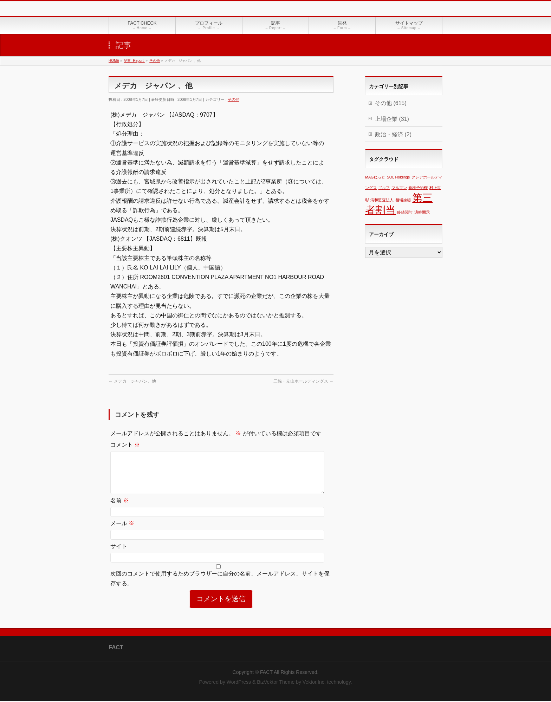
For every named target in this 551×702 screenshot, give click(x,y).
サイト (118, 555)
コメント (125, 445)
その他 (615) (391, 103)
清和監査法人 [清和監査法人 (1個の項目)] (382, 200)
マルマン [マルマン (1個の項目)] (399, 188)
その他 (233, 99)
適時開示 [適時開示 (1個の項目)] (422, 212)
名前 (119, 509)
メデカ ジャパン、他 (132, 381)
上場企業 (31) (392, 119)
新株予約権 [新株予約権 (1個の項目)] (418, 188)
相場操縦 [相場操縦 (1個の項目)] (403, 200)
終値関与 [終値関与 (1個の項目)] (405, 212)
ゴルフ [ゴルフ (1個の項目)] (384, 188)
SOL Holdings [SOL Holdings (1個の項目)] (398, 177)
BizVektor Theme (275, 682)
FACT (266, 673)
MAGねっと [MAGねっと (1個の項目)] (375, 177)
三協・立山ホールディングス (303, 381)
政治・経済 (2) (393, 134)
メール (122, 532)
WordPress (239, 682)
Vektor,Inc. (314, 682)
